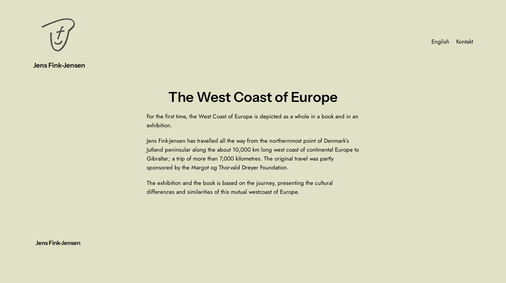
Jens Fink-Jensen (59, 65)
